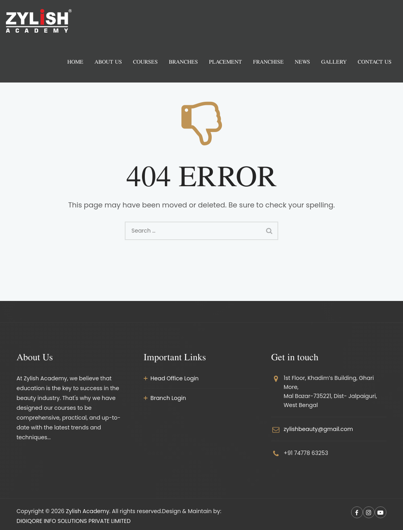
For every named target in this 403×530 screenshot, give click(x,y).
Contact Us (375, 62)
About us (108, 62)
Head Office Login (174, 378)
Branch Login (168, 398)
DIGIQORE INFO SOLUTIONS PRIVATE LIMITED (74, 521)
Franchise (268, 62)
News (302, 62)
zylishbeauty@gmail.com (318, 429)
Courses (145, 62)
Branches (183, 62)
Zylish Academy (87, 511)
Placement (225, 62)
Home (75, 62)
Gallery (334, 62)
